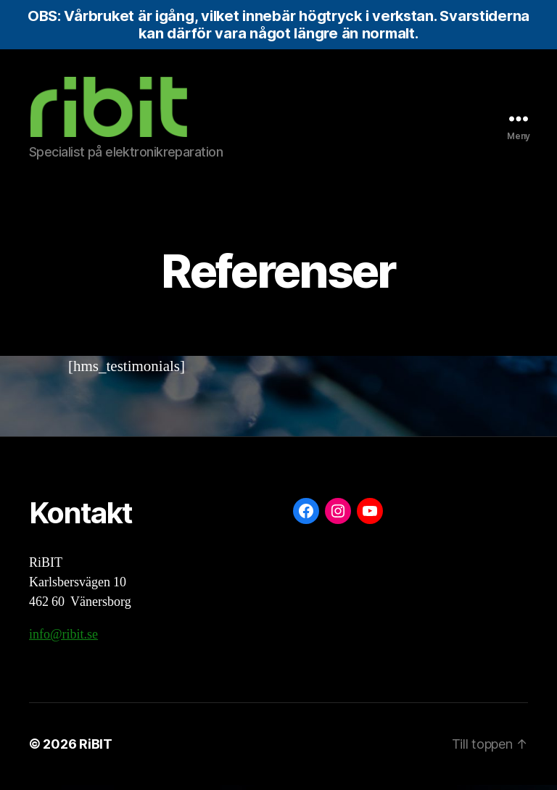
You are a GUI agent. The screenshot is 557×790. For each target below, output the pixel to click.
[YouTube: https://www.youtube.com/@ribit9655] (370, 516)
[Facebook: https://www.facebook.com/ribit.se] (306, 516)
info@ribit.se (63, 639)
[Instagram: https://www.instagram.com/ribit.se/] (338, 516)
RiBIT (95, 749)
